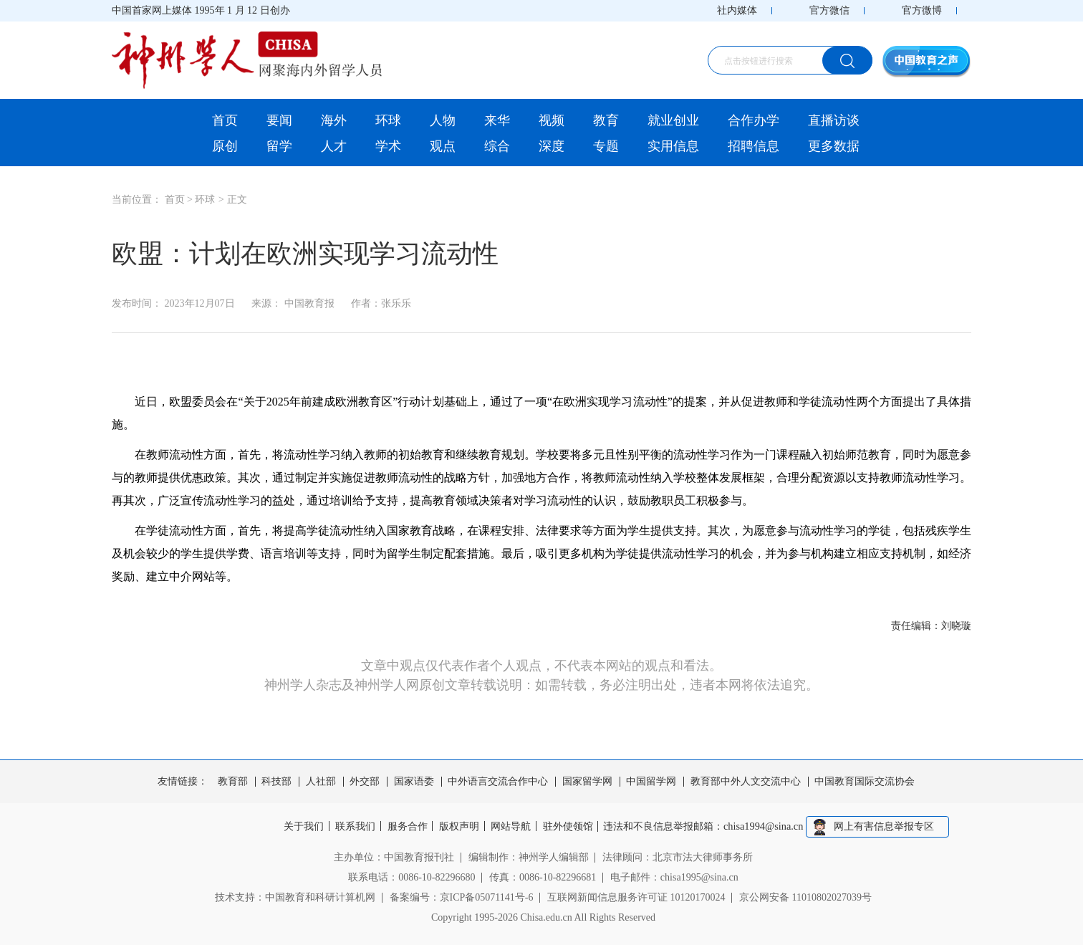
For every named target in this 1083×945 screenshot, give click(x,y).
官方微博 (922, 10)
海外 (334, 120)
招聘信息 (753, 146)
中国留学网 (651, 782)
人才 (334, 146)
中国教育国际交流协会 (864, 782)
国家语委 (414, 782)
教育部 (233, 782)
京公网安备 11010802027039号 (805, 896)
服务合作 (405, 827)
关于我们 (297, 827)
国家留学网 (587, 782)
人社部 (321, 782)
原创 (225, 146)
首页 (225, 120)
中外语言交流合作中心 (498, 782)
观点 (443, 146)
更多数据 (834, 146)
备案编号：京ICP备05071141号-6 (462, 896)
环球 (388, 120)
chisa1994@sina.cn (771, 827)
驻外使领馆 (572, 827)
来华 (497, 120)
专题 (606, 146)
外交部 (365, 782)
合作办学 (753, 120)
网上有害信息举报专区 (891, 826)
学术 (388, 146)
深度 (551, 146)
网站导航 (514, 827)
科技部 (276, 782)
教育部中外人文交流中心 (745, 782)
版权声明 (459, 827)
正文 (237, 199)
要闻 (279, 120)
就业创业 (673, 120)
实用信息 (673, 146)
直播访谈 (834, 120)
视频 (551, 120)
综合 (497, 146)
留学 (279, 146)
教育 (606, 120)
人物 (443, 120)
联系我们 (351, 827)
